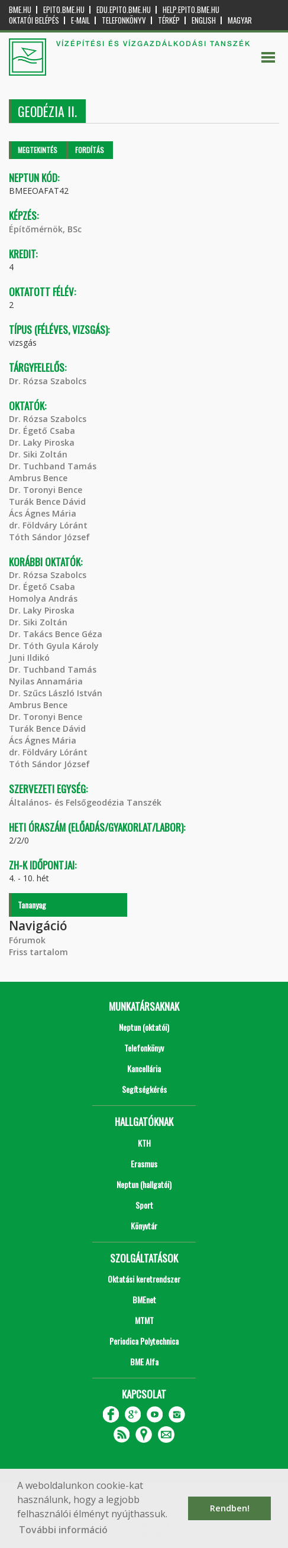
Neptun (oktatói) (144, 1027)
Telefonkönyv (124, 20)
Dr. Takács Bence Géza (55, 634)
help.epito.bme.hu (191, 10)
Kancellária (144, 1068)
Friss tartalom (38, 952)
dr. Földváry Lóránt (48, 525)
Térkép (169, 20)
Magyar (240, 20)
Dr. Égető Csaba (42, 430)
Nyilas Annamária (46, 681)
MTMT (144, 1320)
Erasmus (144, 1163)
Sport (144, 1205)
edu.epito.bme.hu (123, 10)
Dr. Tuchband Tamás (52, 466)
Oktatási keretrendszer (144, 1279)
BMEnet (144, 1299)
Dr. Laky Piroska (42, 442)
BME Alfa (144, 1361)
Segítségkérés (144, 1089)
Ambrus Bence (38, 477)
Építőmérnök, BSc (45, 229)
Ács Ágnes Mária (42, 513)
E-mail (80, 20)
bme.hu (20, 10)
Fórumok (27, 940)
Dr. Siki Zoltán (38, 454)
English (204, 20)
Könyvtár (144, 1225)
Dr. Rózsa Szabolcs (47, 381)
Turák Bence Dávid (47, 501)
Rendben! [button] (230, 1508)
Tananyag (32, 904)
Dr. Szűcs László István (55, 693)
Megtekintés (37, 150)
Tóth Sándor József (49, 537)
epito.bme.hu (64, 10)
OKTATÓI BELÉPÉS (34, 20)
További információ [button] (63, 1529)
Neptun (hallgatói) (144, 1184)
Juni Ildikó (29, 657)
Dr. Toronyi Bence (45, 489)
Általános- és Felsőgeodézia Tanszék (85, 802)
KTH (144, 1143)
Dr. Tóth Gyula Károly (54, 645)
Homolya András (43, 598)
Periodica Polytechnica (144, 1341)
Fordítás (89, 150)
